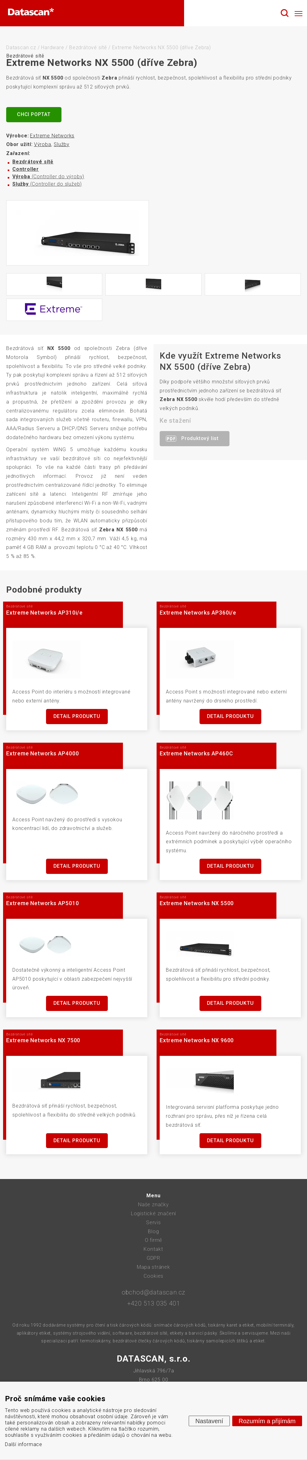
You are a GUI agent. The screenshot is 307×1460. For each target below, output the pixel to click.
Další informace (23, 1444)
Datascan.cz (21, 47)
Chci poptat (34, 114)
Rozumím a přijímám (267, 1420)
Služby (61, 144)
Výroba (42, 144)
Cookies (154, 1276)
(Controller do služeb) (47, 184)
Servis (153, 1222)
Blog (153, 1231)
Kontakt (153, 1249)
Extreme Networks (52, 136)
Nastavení (209, 1420)
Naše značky (153, 1204)
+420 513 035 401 (153, 1303)
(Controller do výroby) (48, 176)
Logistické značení (153, 1213)
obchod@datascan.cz (153, 1292)
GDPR (153, 1258)
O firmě (153, 1240)
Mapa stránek (153, 1267)
